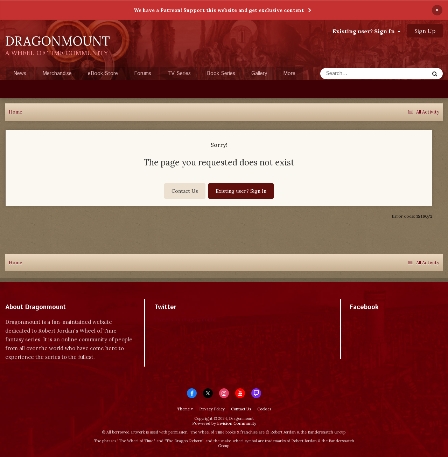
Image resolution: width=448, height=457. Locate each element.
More (289, 73)
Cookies (264, 409)
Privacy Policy (212, 409)
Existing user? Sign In (366, 31)
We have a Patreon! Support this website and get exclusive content (219, 10)
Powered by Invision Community (224, 423)
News (19, 73)
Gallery (259, 73)
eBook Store (103, 73)
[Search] (356, 73)
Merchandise (57, 73)
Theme (185, 409)
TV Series (179, 73)
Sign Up (424, 30)
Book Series (221, 73)
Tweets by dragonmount (185, 319)
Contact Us (185, 191)
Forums (142, 73)
